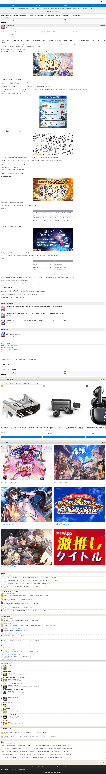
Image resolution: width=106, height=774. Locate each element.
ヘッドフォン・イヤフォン (7, 383)
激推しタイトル (55, 11)
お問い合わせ (34, 766)
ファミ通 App (5, 2)
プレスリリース (38, 8)
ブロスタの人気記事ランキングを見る (7, 638)
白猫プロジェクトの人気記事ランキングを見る (9, 633)
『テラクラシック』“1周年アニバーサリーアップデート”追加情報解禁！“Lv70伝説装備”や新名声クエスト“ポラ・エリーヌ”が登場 (68, 8)
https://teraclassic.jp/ (10, 347)
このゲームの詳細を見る (12, 336)
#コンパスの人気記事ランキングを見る (8, 623)
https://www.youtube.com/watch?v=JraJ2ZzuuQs (17, 280)
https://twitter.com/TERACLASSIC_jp (13, 349)
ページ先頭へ (102, 762)
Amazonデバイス (26, 383)
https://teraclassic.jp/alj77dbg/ (14, 93)
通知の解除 (59, 766)
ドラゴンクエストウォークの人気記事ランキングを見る (10, 628)
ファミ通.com (65, 766)
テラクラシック (4, 366)
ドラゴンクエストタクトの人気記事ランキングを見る (10, 654)
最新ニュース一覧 (30, 8)
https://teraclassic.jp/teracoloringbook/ (16, 164)
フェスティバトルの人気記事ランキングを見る (9, 659)
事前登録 (49, 11)
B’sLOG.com (71, 766)
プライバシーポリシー (51, 766)
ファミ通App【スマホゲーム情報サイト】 (17, 8)
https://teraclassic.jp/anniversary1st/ (16, 169)
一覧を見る (103, 379)
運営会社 (44, 766)
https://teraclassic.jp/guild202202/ (15, 299)
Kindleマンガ (18, 383)
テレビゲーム (35, 383)
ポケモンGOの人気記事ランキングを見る (8, 649)
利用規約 (39, 766)
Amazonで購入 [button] (21, 437)
